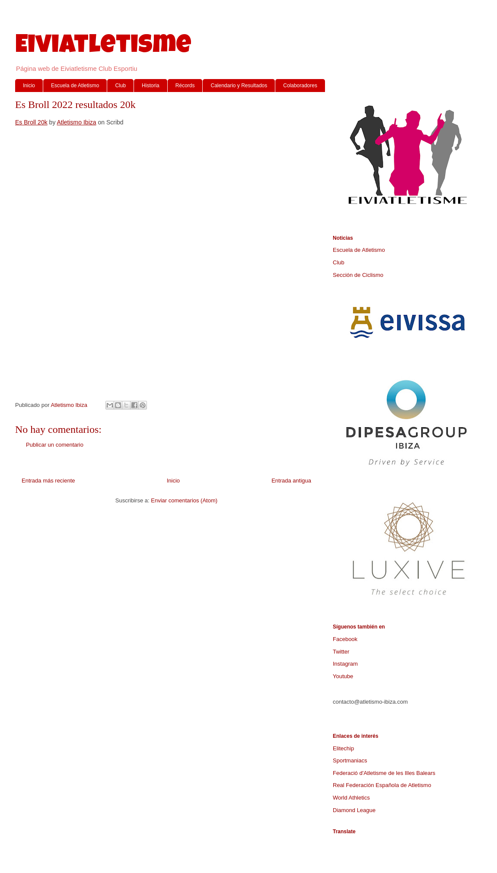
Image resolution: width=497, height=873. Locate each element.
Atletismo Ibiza (76, 122)
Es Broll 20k (31, 122)
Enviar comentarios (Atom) (184, 500)
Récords (185, 86)
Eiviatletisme (103, 47)
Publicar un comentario (54, 444)
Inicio (29, 86)
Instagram (345, 663)
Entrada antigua (291, 480)
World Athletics (351, 797)
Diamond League (354, 810)
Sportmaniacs (350, 760)
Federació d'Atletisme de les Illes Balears (384, 773)
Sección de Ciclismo (358, 275)
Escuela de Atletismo (75, 86)
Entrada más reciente (48, 480)
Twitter (341, 651)
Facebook (345, 639)
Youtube (343, 676)
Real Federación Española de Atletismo (382, 785)
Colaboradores (300, 86)
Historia (150, 86)
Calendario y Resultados (238, 86)
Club (120, 86)
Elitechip (343, 748)
